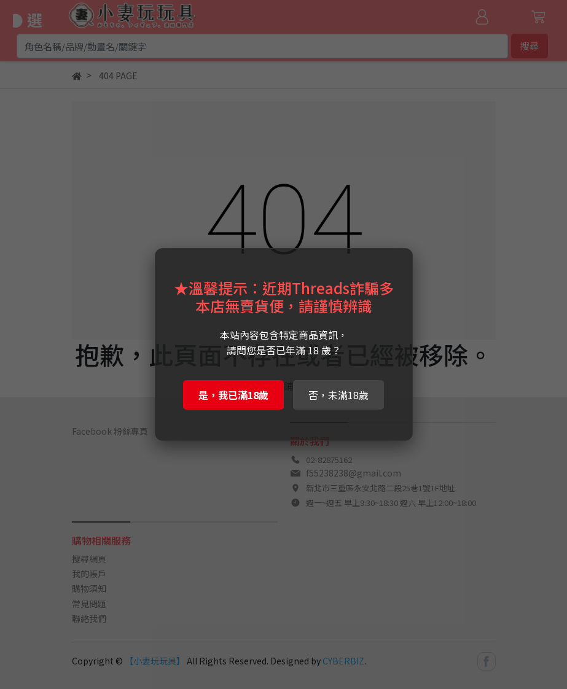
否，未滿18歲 (338, 394)
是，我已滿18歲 (233, 394)
